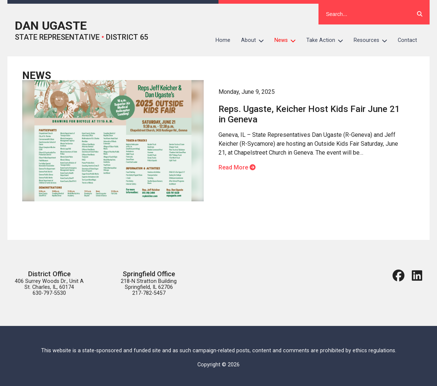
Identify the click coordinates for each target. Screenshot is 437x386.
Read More (237, 167)
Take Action (327, 40)
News (287, 40)
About (255, 40)
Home (223, 40)
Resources (373, 40)
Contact (407, 40)
